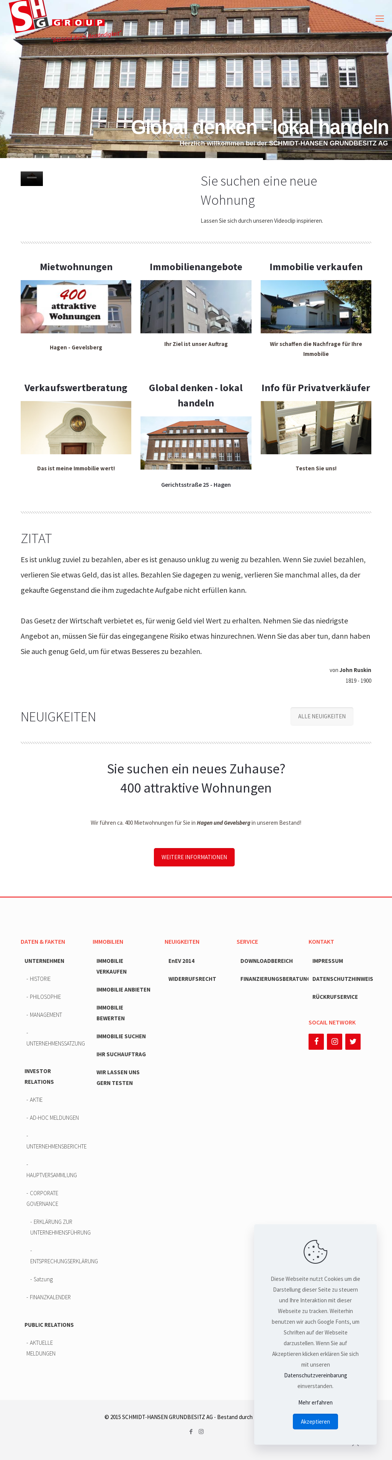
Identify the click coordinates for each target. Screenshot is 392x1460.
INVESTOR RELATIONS (39, 1076)
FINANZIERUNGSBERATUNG (269, 978)
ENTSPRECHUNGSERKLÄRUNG (56, 1261)
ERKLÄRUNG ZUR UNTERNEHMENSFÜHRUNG (56, 1227)
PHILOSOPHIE (45, 996)
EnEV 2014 (181, 960)
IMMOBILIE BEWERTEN (110, 1013)
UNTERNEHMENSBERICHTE (54, 1146)
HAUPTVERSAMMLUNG (51, 1175)
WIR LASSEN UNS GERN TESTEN (118, 1077)
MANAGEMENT (46, 1014)
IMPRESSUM (327, 960)
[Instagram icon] (201, 1431)
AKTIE (36, 1099)
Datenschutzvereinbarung (315, 1375)
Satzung (43, 1279)
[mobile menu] (379, 18)
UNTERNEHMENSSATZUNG (54, 1043)
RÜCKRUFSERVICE (335, 996)
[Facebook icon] (191, 1431)
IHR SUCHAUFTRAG (121, 1054)
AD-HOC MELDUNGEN (54, 1117)
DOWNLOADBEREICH (266, 960)
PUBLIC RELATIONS (49, 1324)
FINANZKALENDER (50, 1297)
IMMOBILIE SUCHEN (121, 1036)
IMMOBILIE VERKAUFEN (111, 966)
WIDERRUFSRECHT (192, 978)
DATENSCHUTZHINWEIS (341, 978)
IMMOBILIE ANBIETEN (123, 989)
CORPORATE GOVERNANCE (42, 1198)
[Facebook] (316, 1042)
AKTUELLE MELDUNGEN (41, 1348)
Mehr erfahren (315, 1402)
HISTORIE (40, 978)
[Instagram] (334, 1042)
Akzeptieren (315, 1421)
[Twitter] (353, 1042)
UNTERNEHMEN (44, 960)
